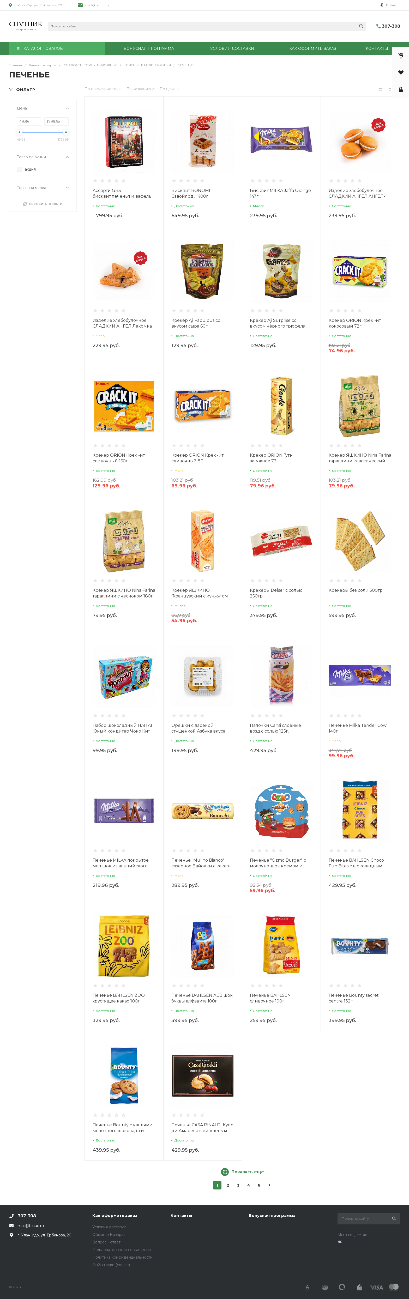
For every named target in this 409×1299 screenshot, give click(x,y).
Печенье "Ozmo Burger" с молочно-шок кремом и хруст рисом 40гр (278, 866)
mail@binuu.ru (97, 5)
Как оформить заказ (114, 1215)
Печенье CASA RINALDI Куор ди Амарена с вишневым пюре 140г (202, 1130)
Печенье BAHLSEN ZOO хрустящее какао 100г (119, 998)
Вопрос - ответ (106, 1242)
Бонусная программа (272, 1215)
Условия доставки (109, 1227)
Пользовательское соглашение (121, 1249)
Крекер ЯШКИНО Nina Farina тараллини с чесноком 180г (124, 593)
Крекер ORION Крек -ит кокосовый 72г (355, 323)
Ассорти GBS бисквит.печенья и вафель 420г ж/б (122, 196)
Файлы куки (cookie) (111, 1264)
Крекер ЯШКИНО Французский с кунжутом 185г (199, 596)
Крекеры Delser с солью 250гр (276, 593)
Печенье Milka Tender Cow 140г (358, 728)
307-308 (391, 26)
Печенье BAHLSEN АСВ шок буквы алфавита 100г (202, 998)
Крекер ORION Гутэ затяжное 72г (271, 458)
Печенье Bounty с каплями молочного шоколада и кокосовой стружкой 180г (123, 1130)
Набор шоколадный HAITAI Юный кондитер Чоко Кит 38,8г (122, 731)
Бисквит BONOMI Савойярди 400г (190, 193)
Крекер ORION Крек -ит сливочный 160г (119, 458)
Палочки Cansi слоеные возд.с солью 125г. (275, 728)
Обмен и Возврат (108, 1234)
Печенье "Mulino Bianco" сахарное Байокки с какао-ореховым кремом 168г (201, 866)
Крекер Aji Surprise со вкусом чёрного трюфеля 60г (278, 326)
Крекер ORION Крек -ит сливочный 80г (197, 458)
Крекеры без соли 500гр (356, 590)
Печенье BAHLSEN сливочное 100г (270, 998)
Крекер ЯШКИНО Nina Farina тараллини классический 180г (360, 461)
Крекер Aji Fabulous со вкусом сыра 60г (195, 323)
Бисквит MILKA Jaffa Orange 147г (280, 193)
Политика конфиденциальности (122, 1257)
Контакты (181, 1215)
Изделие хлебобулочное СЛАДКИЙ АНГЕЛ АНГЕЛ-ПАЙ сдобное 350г (357, 196)
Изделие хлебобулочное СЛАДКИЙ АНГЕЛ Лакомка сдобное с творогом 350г (122, 326)
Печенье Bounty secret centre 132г (354, 998)
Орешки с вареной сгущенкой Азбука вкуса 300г (198, 731)
